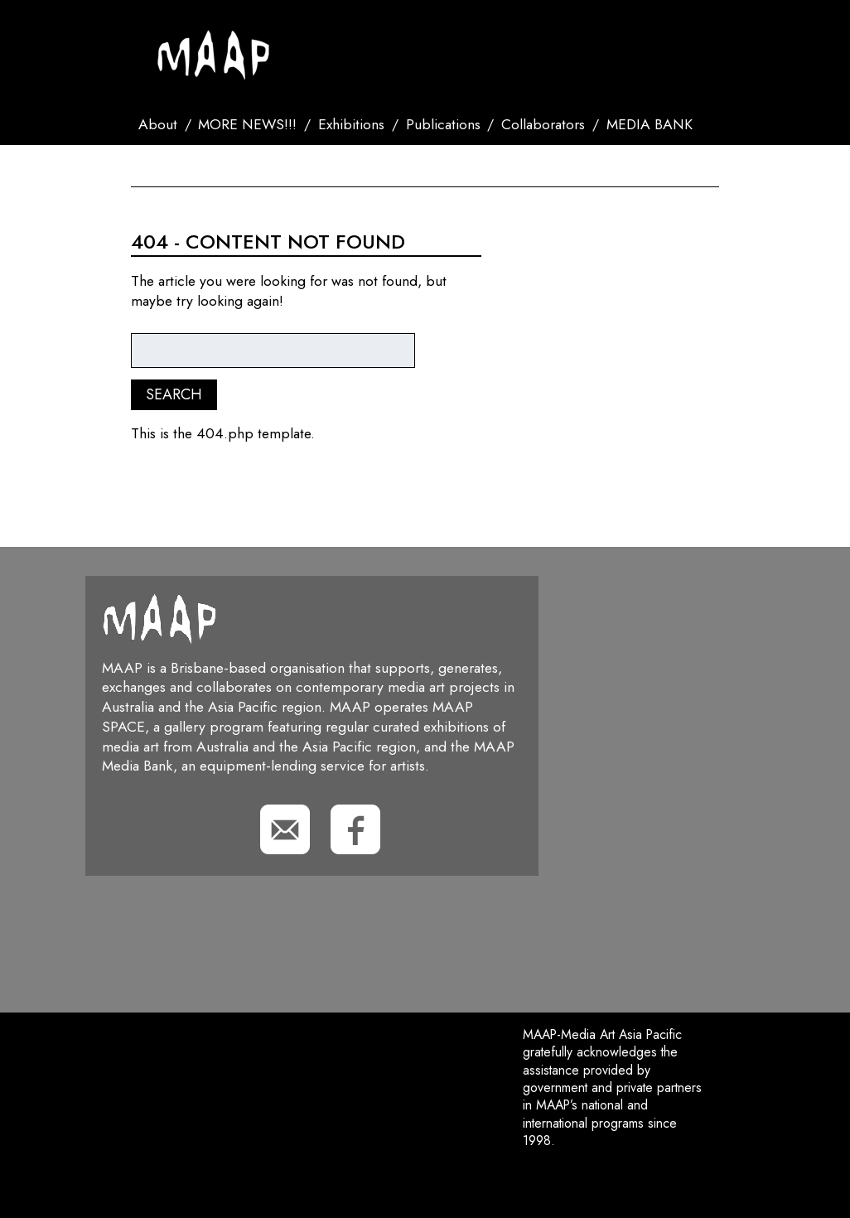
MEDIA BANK (649, 124)
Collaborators (543, 124)
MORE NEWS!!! (247, 124)
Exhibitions (351, 124)
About (157, 124)
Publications (443, 124)
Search (239, 165)
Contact (169, 165)
